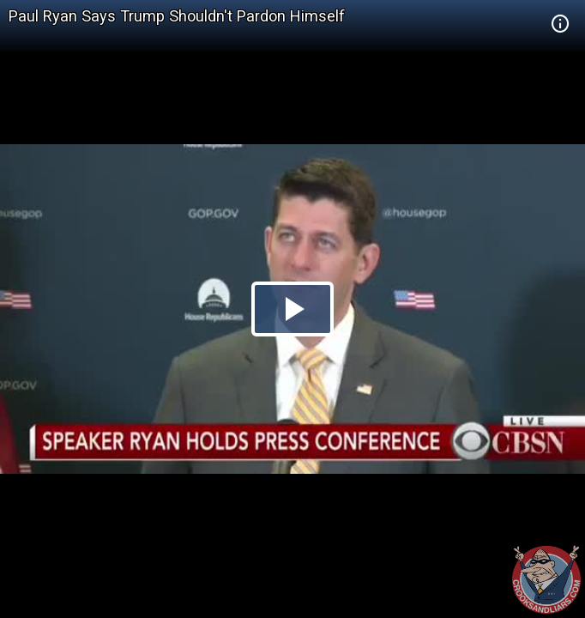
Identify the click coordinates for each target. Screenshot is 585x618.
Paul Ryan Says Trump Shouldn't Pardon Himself (177, 16)
